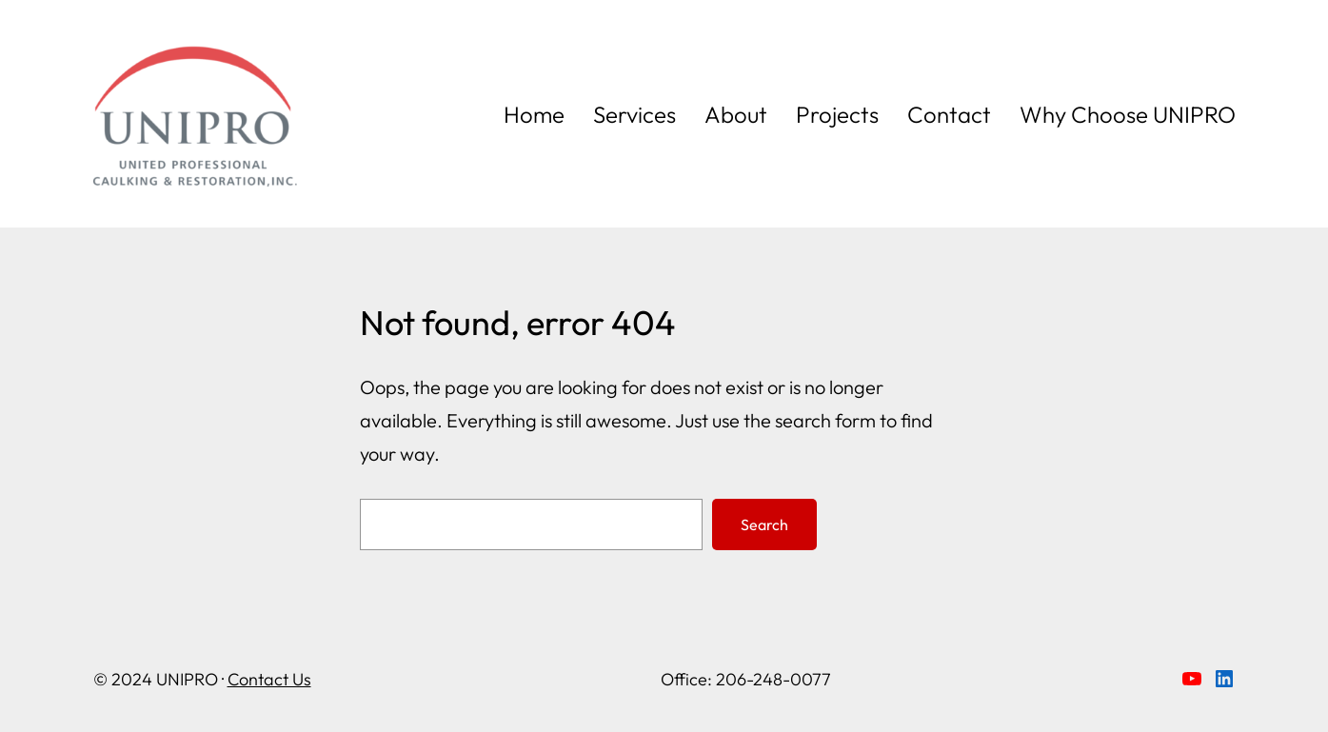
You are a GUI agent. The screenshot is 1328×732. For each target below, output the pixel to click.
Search (764, 524)
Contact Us (269, 679)
